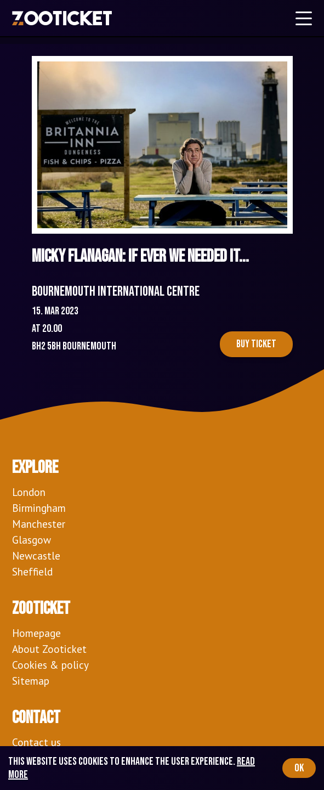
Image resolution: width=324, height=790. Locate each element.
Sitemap (30, 680)
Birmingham (39, 508)
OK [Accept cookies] (299, 768)
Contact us (36, 742)
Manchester (38, 524)
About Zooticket (49, 649)
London (29, 492)
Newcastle (36, 555)
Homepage (36, 633)
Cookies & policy (50, 665)
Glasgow (31, 539)
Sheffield (32, 571)
